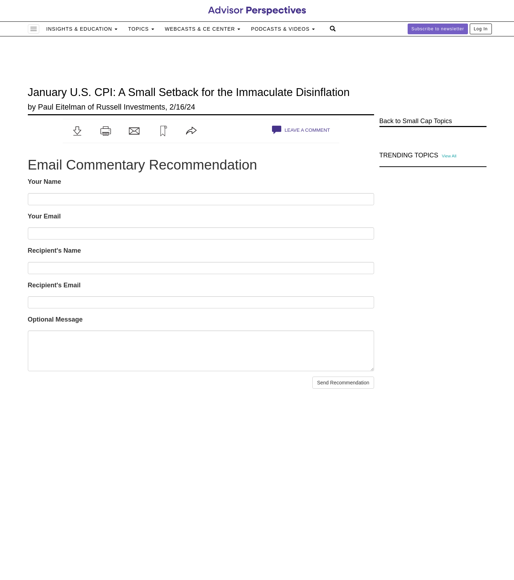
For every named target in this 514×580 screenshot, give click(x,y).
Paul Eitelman (61, 106)
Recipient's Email (54, 285)
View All (449, 155)
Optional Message (55, 319)
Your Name (44, 181)
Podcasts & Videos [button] (283, 29)
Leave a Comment (301, 130)
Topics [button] (141, 29)
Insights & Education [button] (82, 29)
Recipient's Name (54, 250)
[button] (77, 131)
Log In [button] (481, 28)
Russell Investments (130, 106)
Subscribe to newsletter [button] (438, 28)
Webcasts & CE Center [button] (202, 29)
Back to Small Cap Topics (415, 121)
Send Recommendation (343, 382)
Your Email (44, 216)
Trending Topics (408, 155)
